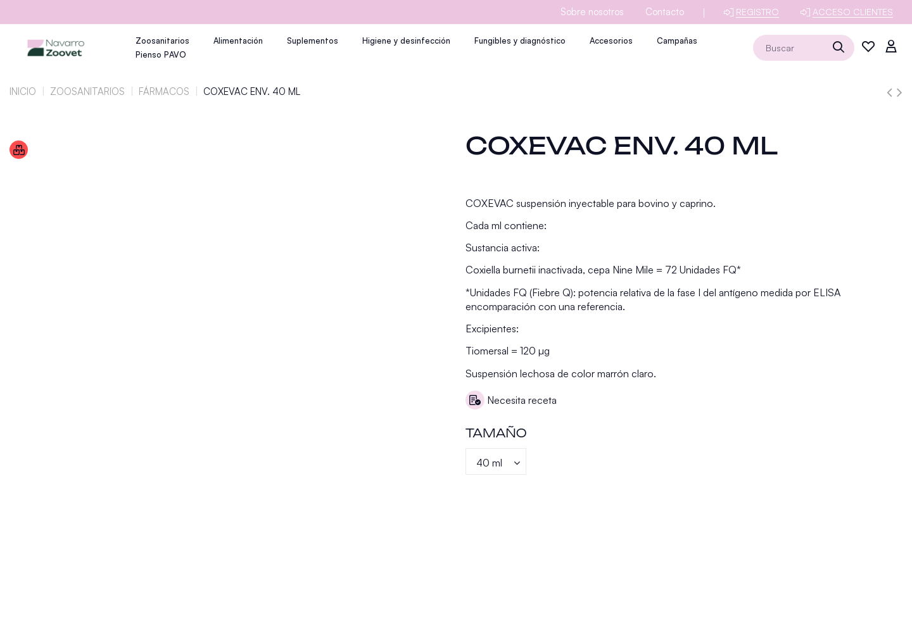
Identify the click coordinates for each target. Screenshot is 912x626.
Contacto (664, 12)
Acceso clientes (853, 11)
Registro (757, 11)
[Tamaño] (496, 461)
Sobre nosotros (592, 12)
